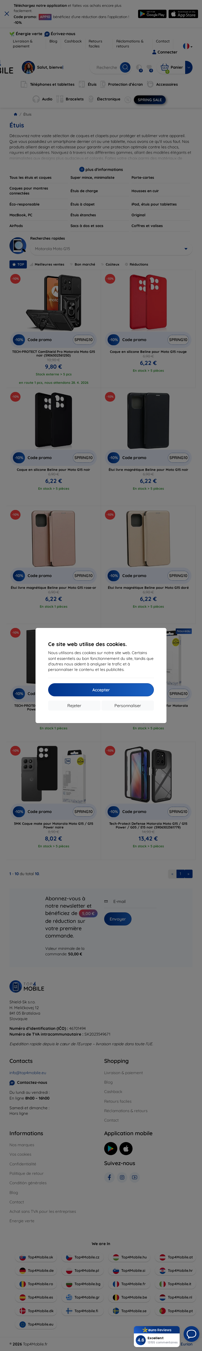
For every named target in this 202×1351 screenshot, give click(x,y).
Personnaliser (127, 705)
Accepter (101, 689)
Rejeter (74, 705)
